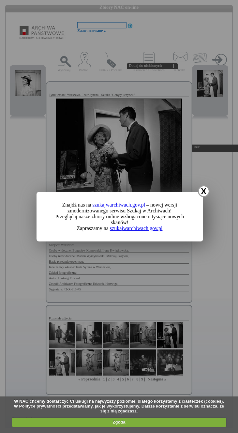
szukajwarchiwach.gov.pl (119, 205)
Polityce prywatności (40, 406)
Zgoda (119, 422)
